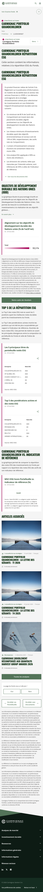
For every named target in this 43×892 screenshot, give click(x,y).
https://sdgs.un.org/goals (33, 293)
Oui (12, 691)
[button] (21, 831)
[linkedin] (2, 869)
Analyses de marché (10, 830)
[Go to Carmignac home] (9, 3)
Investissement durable (11, 837)
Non (30, 691)
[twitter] (6, 869)
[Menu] (40, 3)
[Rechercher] (35, 3)
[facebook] (11, 869)
